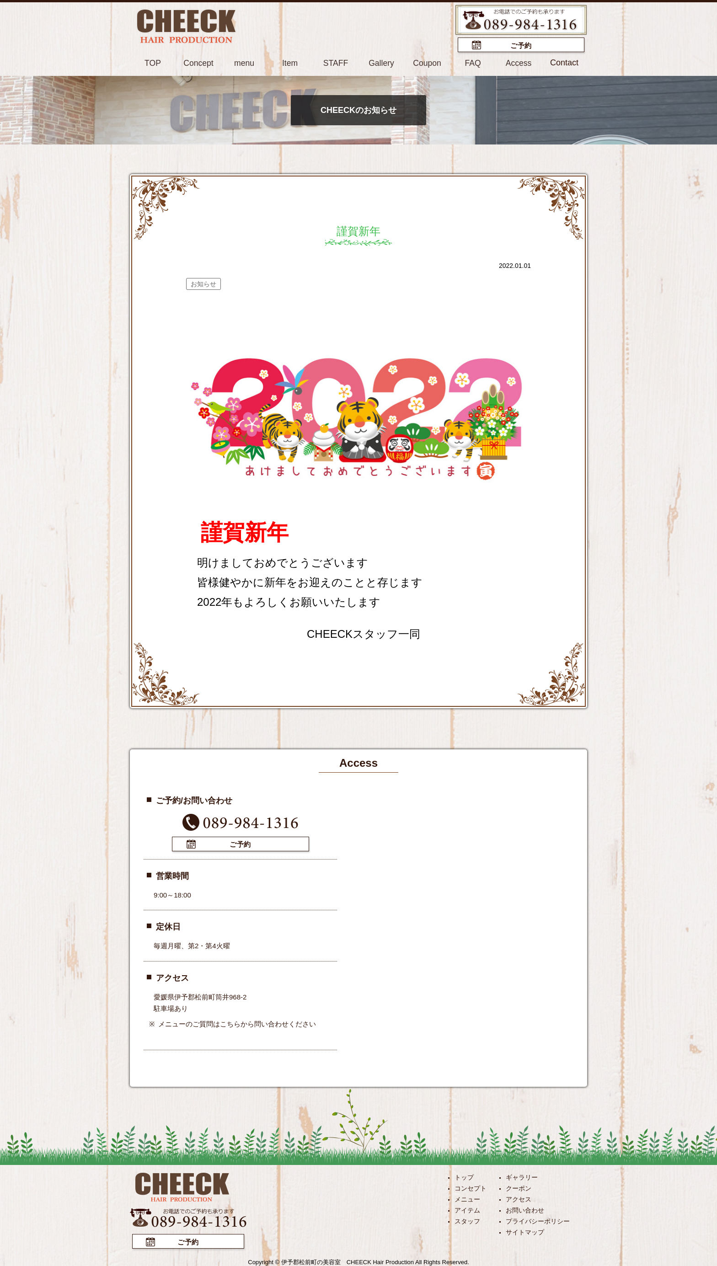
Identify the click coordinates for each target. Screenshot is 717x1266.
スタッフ (467, 1220)
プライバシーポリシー (538, 1220)
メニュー (467, 1198)
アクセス (518, 1198)
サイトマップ (525, 1231)
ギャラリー (522, 1176)
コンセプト (471, 1187)
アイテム (467, 1209)
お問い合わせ (525, 1209)
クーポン (518, 1187)
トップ (464, 1176)
